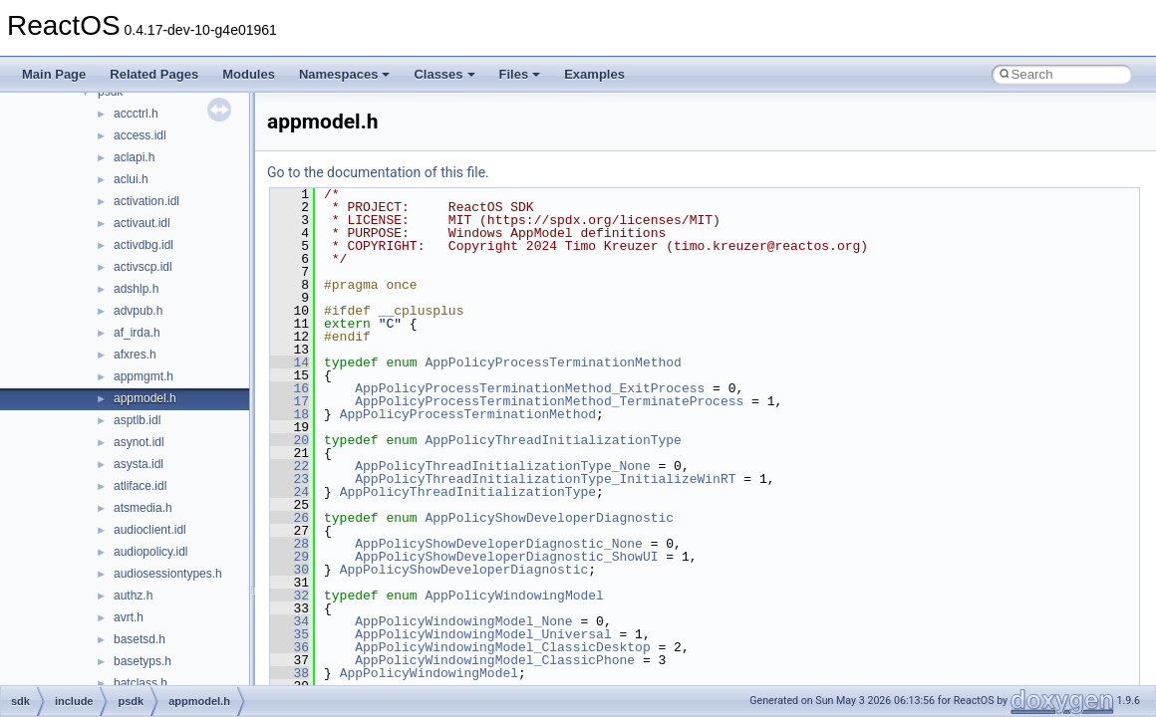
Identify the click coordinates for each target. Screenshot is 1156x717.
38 (289, 673)
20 (289, 440)
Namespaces (345, 74)
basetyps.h (142, 661)
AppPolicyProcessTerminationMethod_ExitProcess (530, 388)
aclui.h (131, 179)
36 (289, 647)
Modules (248, 74)
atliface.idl (140, 486)
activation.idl (146, 201)
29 (289, 557)
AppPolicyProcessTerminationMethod (553, 362)
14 (289, 362)
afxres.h (135, 354)
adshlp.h (136, 289)
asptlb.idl (137, 420)
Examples (594, 74)
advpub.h (138, 311)
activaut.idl (142, 223)
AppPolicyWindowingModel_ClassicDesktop (502, 647)
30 (289, 570)
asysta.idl (138, 464)
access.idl (140, 135)
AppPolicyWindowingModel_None (463, 621)
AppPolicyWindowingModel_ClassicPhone (495, 660)
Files (520, 74)
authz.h (133, 595)
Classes (444, 74)
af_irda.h (137, 333)
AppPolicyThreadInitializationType (553, 440)
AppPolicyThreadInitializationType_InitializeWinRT (545, 479)
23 (289, 479)
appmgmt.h (143, 376)
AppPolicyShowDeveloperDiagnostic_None (499, 544)
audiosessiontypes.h (168, 574)
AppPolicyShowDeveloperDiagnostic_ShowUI (506, 557)
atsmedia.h (143, 508)
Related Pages (154, 74)
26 (289, 518)
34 (289, 621)
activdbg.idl (143, 245)
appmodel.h (145, 398)
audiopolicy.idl (151, 552)
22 (289, 466)
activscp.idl (143, 267)
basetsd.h (139, 639)
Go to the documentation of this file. (378, 172)
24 (289, 492)
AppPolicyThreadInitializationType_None (502, 466)
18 (289, 414)
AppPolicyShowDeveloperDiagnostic (549, 518)
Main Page (54, 74)
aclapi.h (134, 157)
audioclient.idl (150, 530)
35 (289, 634)
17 (289, 401)
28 (289, 544)
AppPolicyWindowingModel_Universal (483, 634)
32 (289, 595)
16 (289, 388)
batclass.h (140, 683)
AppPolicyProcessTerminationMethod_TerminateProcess (549, 401)
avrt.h (129, 617)
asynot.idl (139, 442)
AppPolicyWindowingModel (514, 595)
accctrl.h (136, 113)
